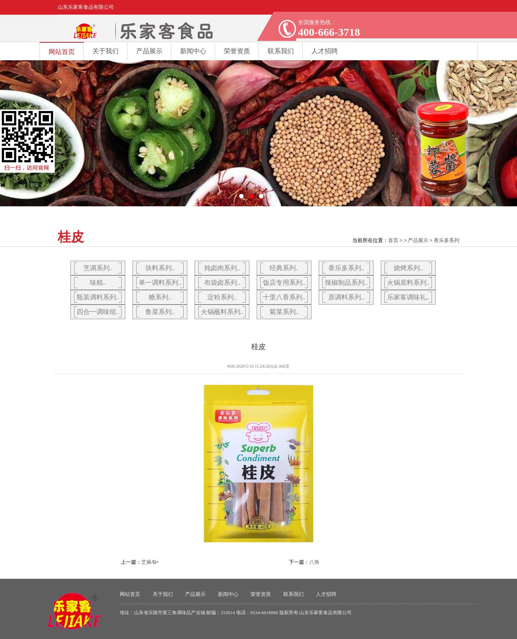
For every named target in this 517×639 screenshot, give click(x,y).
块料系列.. (160, 268)
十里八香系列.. (284, 297)
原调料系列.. (346, 297)
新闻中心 (193, 51)
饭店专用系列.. (284, 282)
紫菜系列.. (284, 311)
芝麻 (146, 562)
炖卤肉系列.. (222, 268)
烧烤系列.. (408, 268)
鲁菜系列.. (160, 311)
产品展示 (149, 51)
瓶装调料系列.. (98, 297)
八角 (314, 562)
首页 (393, 240)
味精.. (98, 282)
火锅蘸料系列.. (222, 311)
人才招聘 (326, 594)
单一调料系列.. (160, 282)
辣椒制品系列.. (346, 282)
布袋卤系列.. (222, 282)
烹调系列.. (98, 268)
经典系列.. (284, 268)
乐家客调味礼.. (408, 297)
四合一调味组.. (98, 311)
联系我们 (293, 594)
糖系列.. (160, 297)
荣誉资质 (237, 51)
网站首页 (62, 52)
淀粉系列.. (222, 297)
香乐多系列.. (346, 268)
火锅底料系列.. (408, 282)
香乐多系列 (446, 240)
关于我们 (105, 51)
